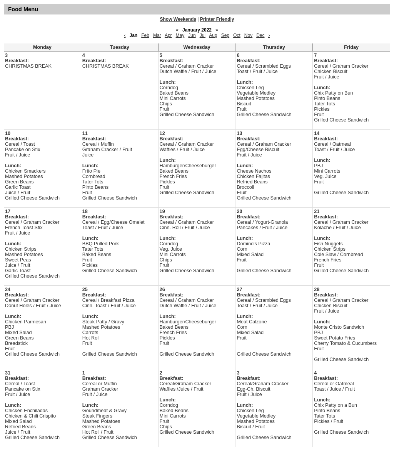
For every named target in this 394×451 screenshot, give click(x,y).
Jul (202, 35)
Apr (168, 35)
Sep (225, 35)
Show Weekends (178, 19)
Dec (260, 35)
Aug (213, 35)
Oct (236, 35)
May (180, 35)
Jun (191, 35)
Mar (157, 35)
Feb (145, 35)
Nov (248, 35)
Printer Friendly (217, 19)
